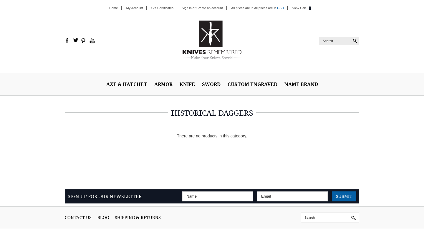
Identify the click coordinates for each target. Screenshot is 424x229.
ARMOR (163, 84)
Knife (187, 84)
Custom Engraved (252, 84)
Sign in (187, 8)
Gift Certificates (162, 8)
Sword (211, 84)
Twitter (75, 40)
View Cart (299, 8)
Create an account (209, 8)
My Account (134, 8)
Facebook (67, 40)
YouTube (92, 40)
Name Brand (301, 84)
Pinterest (84, 40)
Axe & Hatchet (126, 84)
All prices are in (269, 8)
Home (113, 8)
